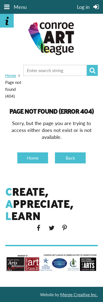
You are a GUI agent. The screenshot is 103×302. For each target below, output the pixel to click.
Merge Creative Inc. (79, 294)
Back (70, 157)
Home (10, 75)
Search (92, 70)
